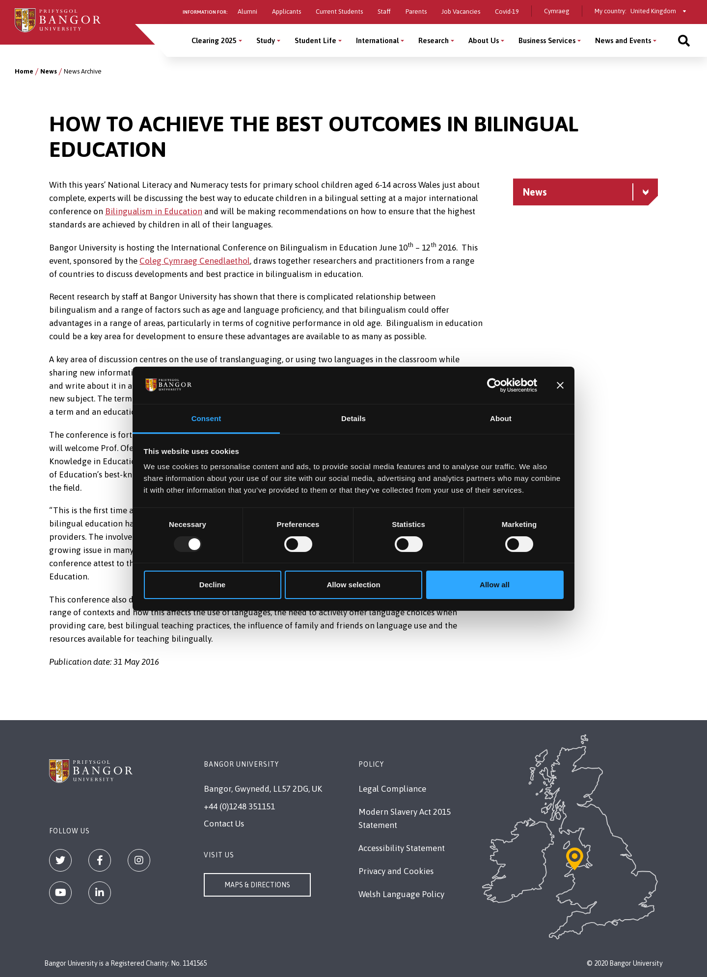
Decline (212, 584)
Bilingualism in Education (153, 211)
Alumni (247, 11)
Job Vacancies (460, 11)
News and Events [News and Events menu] (623, 40)
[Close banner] (560, 385)
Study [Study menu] (265, 40)
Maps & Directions (257, 885)
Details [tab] (353, 418)
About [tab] (501, 418)
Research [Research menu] (433, 40)
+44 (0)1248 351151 (239, 806)
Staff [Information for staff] (384, 11)
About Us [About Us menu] (483, 40)
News (48, 71)
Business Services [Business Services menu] (546, 40)
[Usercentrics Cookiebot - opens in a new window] (494, 385)
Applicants (286, 11)
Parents (416, 11)
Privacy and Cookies (396, 871)
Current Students (339, 11)
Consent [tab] (206, 418)
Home (24, 71)
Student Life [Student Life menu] (315, 40)
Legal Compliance (392, 789)
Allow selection (353, 584)
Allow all (495, 584)
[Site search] (684, 40)
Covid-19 (507, 11)
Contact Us (224, 823)
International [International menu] (377, 40)
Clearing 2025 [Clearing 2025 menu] (214, 40)
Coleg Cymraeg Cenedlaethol (194, 261)
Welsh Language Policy (401, 894)
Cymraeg (557, 11)
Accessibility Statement (401, 848)
